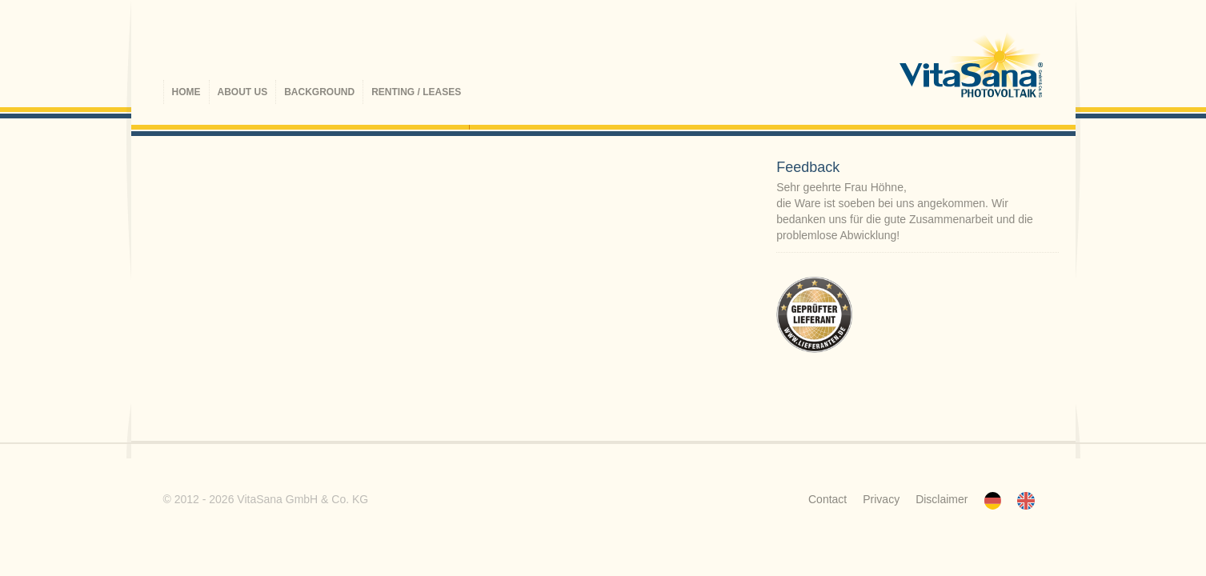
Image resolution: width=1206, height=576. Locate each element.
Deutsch (992, 501)
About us (243, 92)
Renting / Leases (416, 92)
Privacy (881, 499)
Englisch (1026, 501)
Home (186, 92)
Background (319, 92)
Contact (827, 499)
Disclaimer (942, 499)
